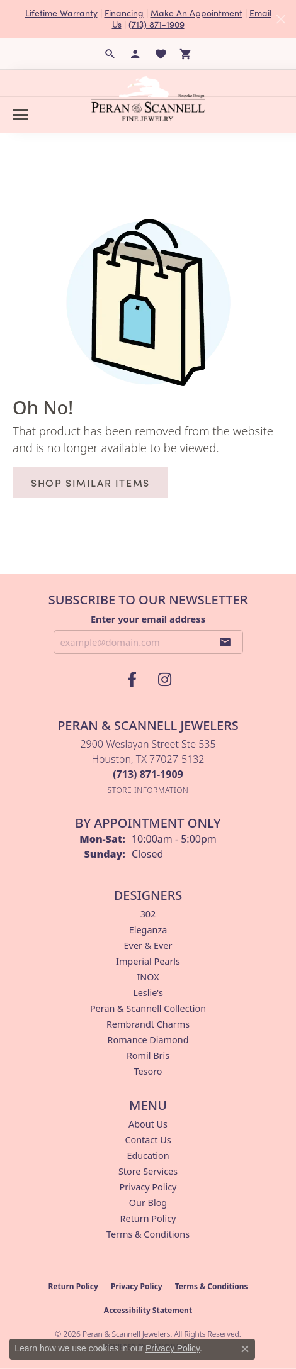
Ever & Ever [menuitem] (148, 945)
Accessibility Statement (148, 1310)
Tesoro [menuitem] (148, 1071)
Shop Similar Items (90, 482)
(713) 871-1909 (156, 24)
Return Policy (148, 1218)
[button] (110, 54)
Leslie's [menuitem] (148, 993)
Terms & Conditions (148, 1234)
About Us (148, 1124)
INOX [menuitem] (148, 977)
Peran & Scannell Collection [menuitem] (148, 1008)
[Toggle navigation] (20, 115)
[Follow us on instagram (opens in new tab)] (164, 680)
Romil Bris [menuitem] (148, 1055)
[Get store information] (148, 790)
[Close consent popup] (245, 1349)
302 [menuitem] (148, 914)
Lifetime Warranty (61, 13)
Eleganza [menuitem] (148, 930)
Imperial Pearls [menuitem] (148, 961)
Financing (124, 13)
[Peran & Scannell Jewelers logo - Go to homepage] (148, 99)
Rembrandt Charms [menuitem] (148, 1024)
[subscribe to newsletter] (225, 642)
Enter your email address (148, 618)
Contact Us (148, 1140)
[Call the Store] (148, 774)
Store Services (148, 1171)
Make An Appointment (196, 13)
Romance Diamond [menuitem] (147, 1040)
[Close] (280, 19)
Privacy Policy (148, 1187)
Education (148, 1155)
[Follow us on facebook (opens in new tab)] (131, 680)
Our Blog (148, 1203)
